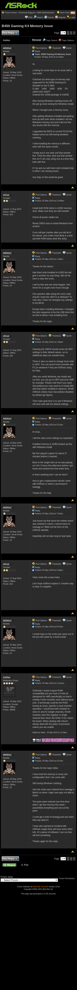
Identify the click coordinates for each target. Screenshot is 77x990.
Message (36, 40)
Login (72, 17)
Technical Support (27, 12)
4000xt (8, 48)
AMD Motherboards (45, 12)
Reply (37, 51)
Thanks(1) (55, 195)
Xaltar (8, 677)
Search (40, 17)
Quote (69, 48)
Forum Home (11, 12)
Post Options (39, 48)
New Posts (65, 12)
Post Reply (10, 33)
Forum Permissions (67, 878)
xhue (7, 194)
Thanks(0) (55, 48)
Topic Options (66, 40)
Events (49, 17)
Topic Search (50, 40)
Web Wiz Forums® (40, 887)
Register (62, 17)
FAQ (30, 17)
